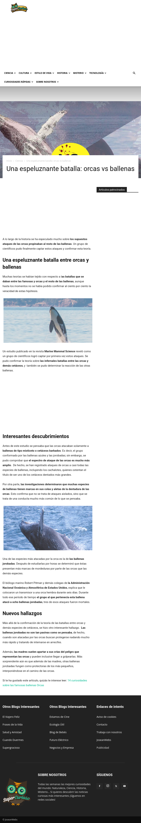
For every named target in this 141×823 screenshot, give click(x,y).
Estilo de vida (44, 73)
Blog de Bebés (58, 732)
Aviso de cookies (106, 716)
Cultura (25, 73)
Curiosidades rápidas (18, 81)
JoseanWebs (104, 740)
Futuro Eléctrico (59, 740)
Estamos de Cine (59, 716)
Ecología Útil (57, 724)
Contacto (102, 724)
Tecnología (97, 73)
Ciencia (10, 73)
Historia (63, 73)
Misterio (79, 73)
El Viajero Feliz (11, 716)
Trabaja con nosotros (109, 732)
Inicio (9, 160)
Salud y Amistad (12, 732)
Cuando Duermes (13, 740)
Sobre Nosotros (47, 81)
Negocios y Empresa (62, 747)
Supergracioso (11, 747)
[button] (134, 73)
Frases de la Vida (13, 724)
